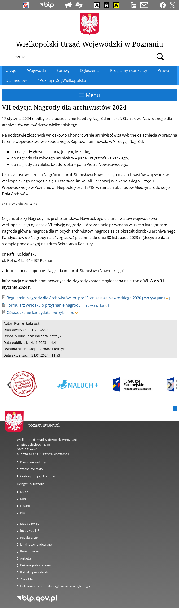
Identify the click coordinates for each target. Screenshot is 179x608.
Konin (24, 499)
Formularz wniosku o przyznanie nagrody (43, 305)
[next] (169, 385)
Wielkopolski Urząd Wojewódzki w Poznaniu (89, 43)
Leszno (25, 505)
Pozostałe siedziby (33, 462)
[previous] (9, 385)
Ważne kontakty (31, 469)
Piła (22, 513)
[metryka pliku (156, 298)
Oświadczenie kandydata (29, 312)
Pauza (174, 408)
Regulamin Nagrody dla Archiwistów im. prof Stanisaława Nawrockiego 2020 (74, 297)
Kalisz (24, 491)
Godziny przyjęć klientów (37, 476)
